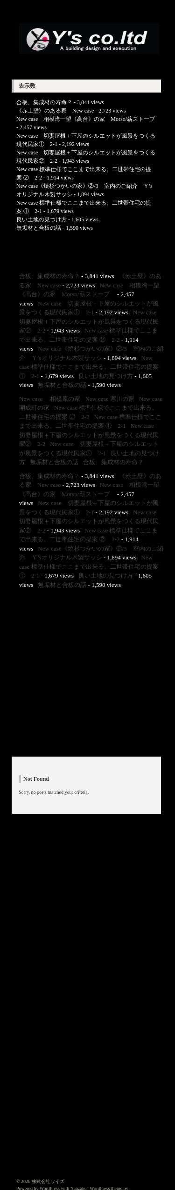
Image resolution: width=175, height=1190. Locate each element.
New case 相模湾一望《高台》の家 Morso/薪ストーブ (88, 119)
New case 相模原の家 (49, 398)
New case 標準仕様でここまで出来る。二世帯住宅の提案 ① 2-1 (89, 366)
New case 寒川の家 (109, 398)
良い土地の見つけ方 (41, 219)
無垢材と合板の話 (38, 228)
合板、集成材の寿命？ (44, 102)
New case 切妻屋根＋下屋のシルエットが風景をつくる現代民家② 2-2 (90, 321)
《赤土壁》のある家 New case (55, 110)
